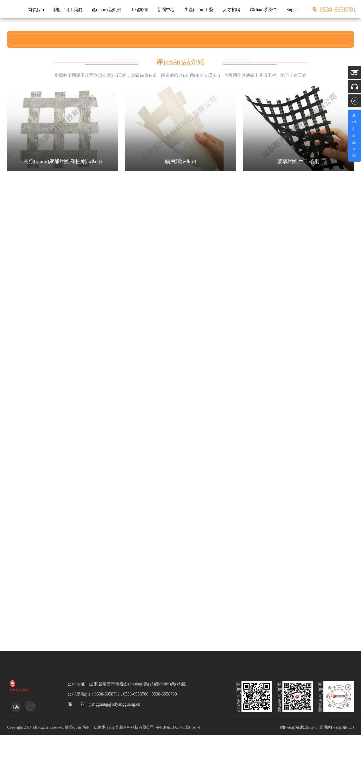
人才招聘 (231, 9)
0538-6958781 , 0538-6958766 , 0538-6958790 (135, 694)
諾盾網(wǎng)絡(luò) (337, 727)
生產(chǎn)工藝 (198, 9)
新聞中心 (166, 9)
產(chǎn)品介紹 (106, 9)
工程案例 (139, 9)
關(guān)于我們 (67, 9)
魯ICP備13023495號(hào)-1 (178, 727)
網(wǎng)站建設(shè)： (299, 727)
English (293, 9)
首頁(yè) (36, 9)
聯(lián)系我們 (263, 9)
